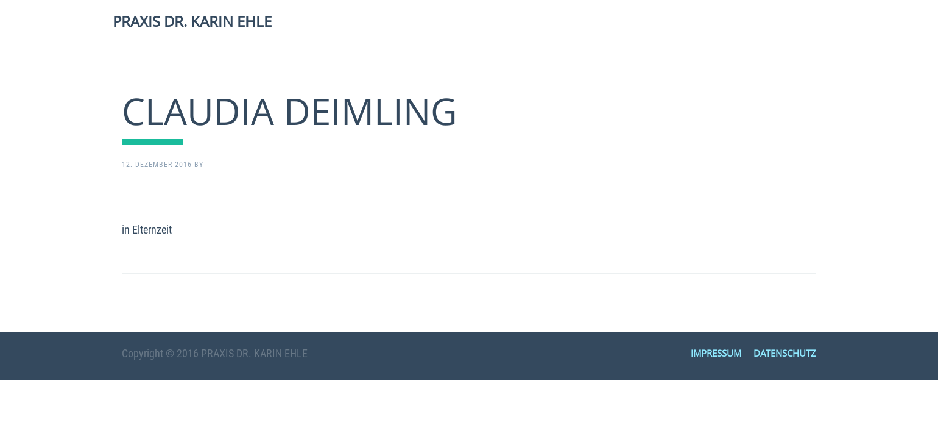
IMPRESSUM (716, 353)
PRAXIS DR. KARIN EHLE (192, 21)
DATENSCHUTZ (784, 353)
